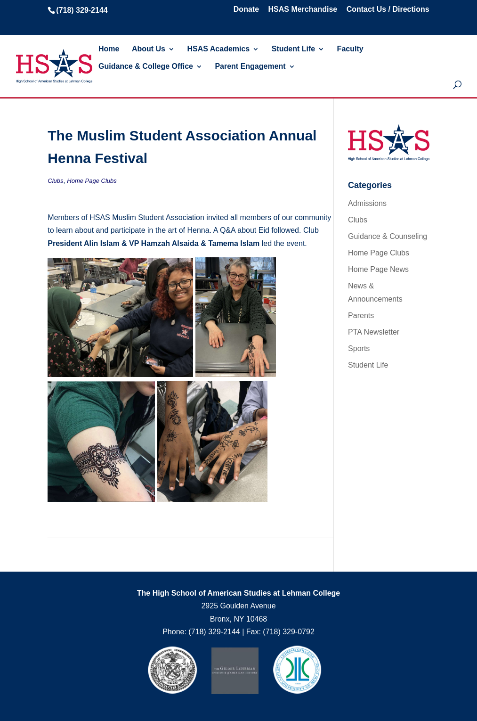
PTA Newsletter (373, 332)
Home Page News (378, 269)
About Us (148, 49)
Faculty (350, 49)
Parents (361, 315)
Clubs (55, 180)
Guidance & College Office (145, 66)
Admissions (367, 203)
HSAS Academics (218, 49)
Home (108, 49)
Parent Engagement (250, 66)
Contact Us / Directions (388, 9)
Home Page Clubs (92, 180)
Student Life (293, 49)
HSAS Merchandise (302, 9)
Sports (359, 348)
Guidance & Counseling (387, 236)
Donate (246, 9)
